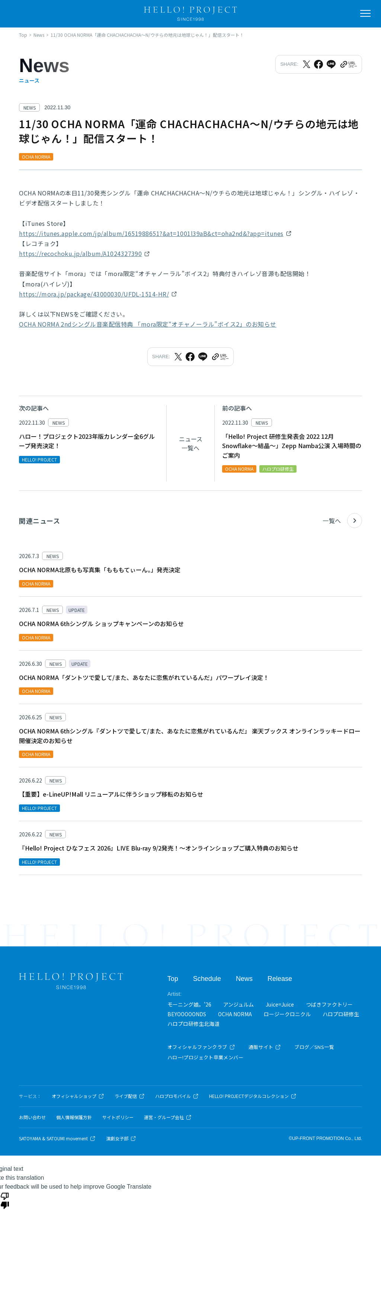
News (244, 978)
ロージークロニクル (287, 1014)
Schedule (207, 978)
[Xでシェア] (306, 64)
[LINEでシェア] (331, 64)
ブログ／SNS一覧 (314, 1046)
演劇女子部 (121, 1138)
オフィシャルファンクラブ (201, 1046)
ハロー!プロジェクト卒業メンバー (205, 1057)
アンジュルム (238, 1004)
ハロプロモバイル (177, 1096)
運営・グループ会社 (168, 1117)
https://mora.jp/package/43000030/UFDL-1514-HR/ (94, 293)
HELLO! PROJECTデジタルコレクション (253, 1096)
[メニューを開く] (365, 13)
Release (280, 978)
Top (172, 978)
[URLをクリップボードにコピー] (348, 64)
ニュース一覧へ (190, 443)
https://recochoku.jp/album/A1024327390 (80, 253)
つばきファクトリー (329, 1004)
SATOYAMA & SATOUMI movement (57, 1138)
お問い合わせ (32, 1117)
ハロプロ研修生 (341, 1014)
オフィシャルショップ (78, 1096)
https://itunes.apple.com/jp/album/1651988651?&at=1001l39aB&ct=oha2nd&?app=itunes (151, 233)
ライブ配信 (130, 1096)
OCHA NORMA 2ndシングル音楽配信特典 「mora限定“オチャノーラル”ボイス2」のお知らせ (147, 324)
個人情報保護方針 (74, 1117)
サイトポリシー (118, 1117)
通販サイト (265, 1046)
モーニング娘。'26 (189, 1004)
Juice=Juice (280, 1004)
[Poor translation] (4, 1200)
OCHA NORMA (235, 1014)
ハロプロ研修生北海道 (193, 1023)
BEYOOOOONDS (186, 1014)
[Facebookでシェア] (318, 64)
